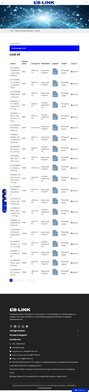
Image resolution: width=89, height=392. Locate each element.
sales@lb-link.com (31, 351)
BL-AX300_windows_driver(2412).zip (15, 201)
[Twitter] (19, 326)
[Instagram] (26, 326)
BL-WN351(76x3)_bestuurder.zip (15, 272)
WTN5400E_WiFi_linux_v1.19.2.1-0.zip (15, 158)
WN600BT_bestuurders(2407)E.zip (15, 222)
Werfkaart (71, 385)
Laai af (74, 72)
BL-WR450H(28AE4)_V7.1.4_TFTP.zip (15, 244)
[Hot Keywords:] (77, 43)
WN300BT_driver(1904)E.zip (15, 253)
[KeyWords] (42, 43)
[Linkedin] (15, 326)
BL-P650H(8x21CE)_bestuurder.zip (15, 263)
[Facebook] (11, 326)
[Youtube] (22, 326)
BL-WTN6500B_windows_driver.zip (15, 168)
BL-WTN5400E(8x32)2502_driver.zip (15, 94)
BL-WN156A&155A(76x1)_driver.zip (15, 127)
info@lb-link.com (34, 355)
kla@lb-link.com (27, 358)
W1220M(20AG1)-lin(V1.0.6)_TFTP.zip (15, 149)
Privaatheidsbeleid (44, 388)
